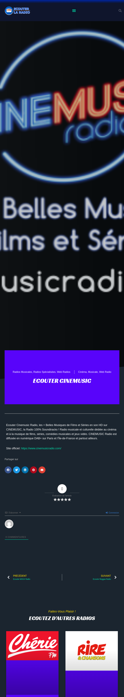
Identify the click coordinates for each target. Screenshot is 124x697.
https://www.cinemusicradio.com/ (41, 448)
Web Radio (105, 372)
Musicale (93, 372)
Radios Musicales (22, 372)
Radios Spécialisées (44, 372)
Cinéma (82, 372)
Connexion (112, 512)
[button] (74, 11)
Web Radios (63, 372)
